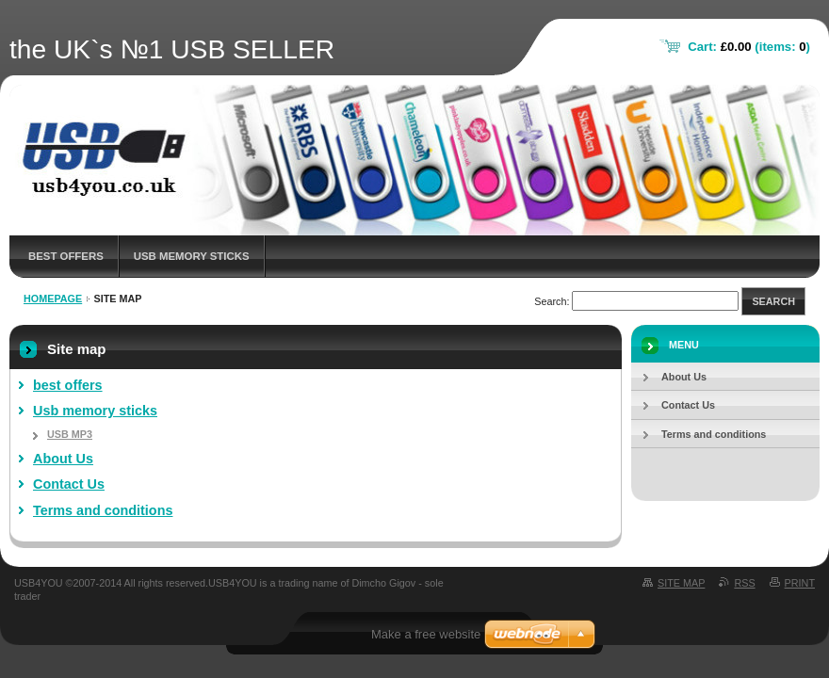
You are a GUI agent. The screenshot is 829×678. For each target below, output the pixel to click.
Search (773, 301)
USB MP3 (69, 434)
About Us (63, 458)
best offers (66, 256)
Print (800, 583)
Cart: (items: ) (749, 47)
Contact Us (69, 484)
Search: (551, 301)
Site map (681, 583)
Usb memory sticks (192, 256)
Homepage (53, 298)
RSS (744, 583)
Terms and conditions (102, 510)
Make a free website (425, 634)
